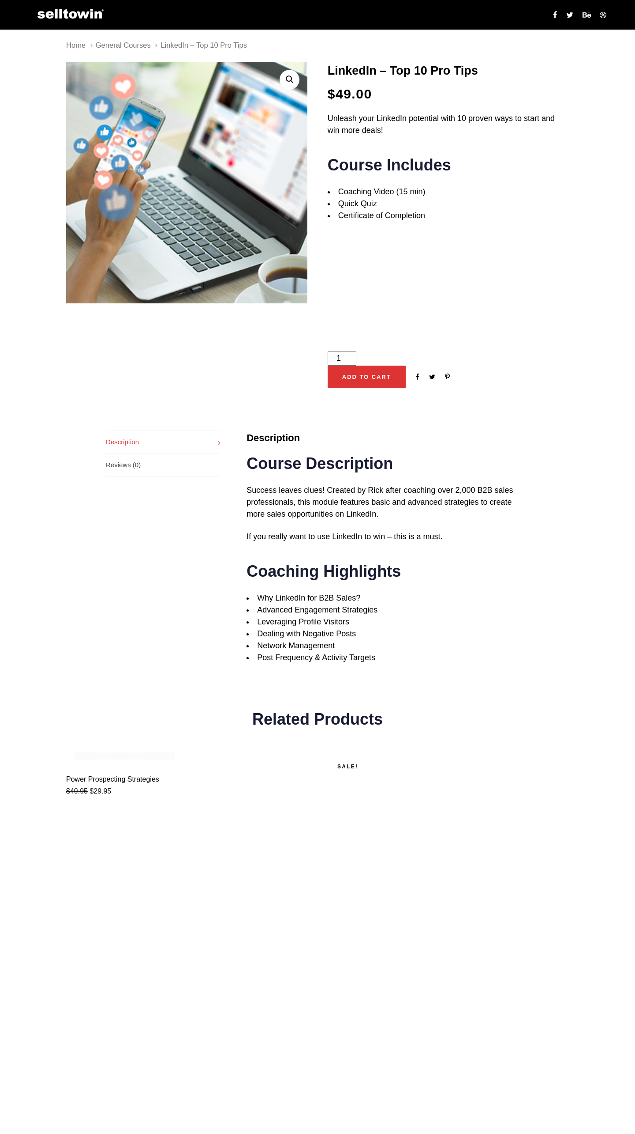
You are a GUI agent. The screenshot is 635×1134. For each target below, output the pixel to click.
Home (76, 45)
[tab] (163, 442)
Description (122, 442)
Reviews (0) (123, 465)
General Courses (123, 45)
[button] (289, 80)
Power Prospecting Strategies (112, 779)
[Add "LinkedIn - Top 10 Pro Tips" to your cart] (367, 377)
